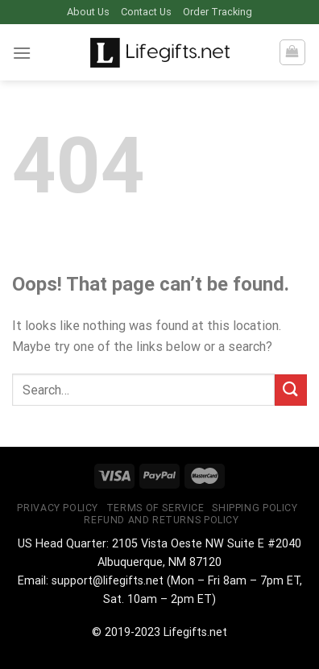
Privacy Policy (57, 508)
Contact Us (146, 12)
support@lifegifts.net (108, 581)
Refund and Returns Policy (161, 520)
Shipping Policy (254, 508)
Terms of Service (155, 508)
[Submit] (291, 390)
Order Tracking (217, 12)
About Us (88, 12)
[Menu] (21, 52)
